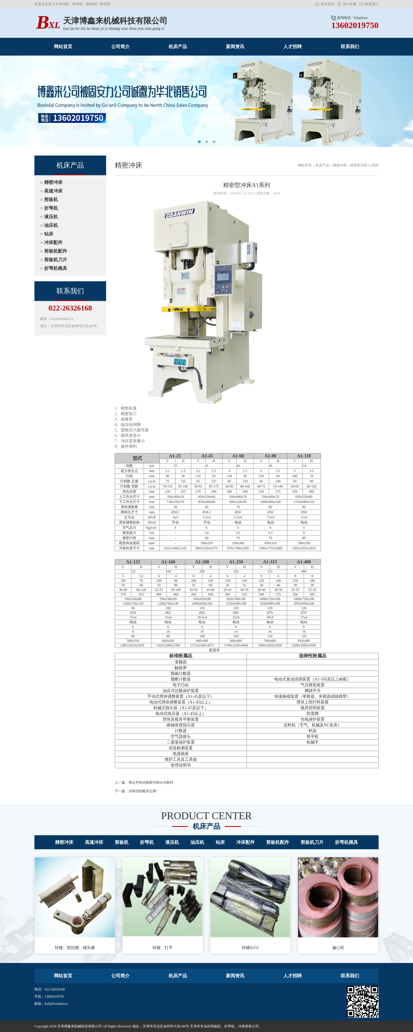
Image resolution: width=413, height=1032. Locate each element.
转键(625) (250, 903)
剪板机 (216, 1026)
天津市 (195, 1026)
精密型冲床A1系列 (364, 165)
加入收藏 (349, 4)
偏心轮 (338, 903)
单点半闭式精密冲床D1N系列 (150, 783)
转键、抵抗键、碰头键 (75, 903)
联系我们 (372, 4)
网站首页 (63, 46)
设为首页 (327, 4)
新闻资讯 (235, 46)
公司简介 (120, 46)
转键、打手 (162, 903)
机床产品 (178, 46)
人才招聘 (292, 46)
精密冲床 (340, 165)
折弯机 (229, 1026)
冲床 (241, 1026)
